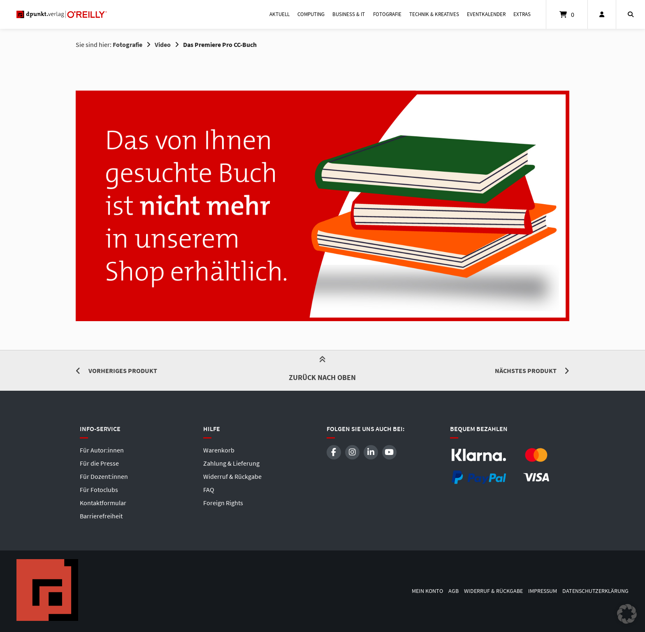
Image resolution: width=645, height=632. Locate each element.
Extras (522, 14)
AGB (453, 591)
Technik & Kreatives (434, 14)
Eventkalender (486, 14)
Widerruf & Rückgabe (232, 476)
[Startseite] (61, 14)
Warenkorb (218, 450)
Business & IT (348, 14)
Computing (311, 14)
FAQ (208, 489)
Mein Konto (427, 591)
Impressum (542, 591)
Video (163, 44)
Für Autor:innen (102, 450)
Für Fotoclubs (99, 489)
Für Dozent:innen (104, 476)
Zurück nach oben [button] (322, 370)
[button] (627, 614)
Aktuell (279, 14)
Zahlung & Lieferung (231, 463)
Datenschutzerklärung (595, 591)
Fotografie (387, 14)
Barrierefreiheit (101, 516)
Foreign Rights (223, 503)
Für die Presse (99, 463)
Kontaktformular (103, 503)
